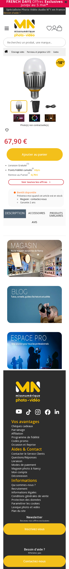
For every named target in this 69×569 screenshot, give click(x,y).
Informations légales (23, 492)
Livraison (16, 461)
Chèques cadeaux (22, 426)
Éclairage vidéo (17, 52)
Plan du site (18, 511)
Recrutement (19, 488)
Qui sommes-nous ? (23, 485)
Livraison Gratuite (18, 165)
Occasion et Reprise (23, 444)
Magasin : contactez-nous (33, 199)
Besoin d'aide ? (12, 12)
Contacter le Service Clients (28, 453)
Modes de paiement (23, 465)
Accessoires (36, 213)
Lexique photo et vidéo (25, 507)
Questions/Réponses (24, 457)
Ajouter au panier (34, 154)
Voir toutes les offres (34, 182)
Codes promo (19, 441)
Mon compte (19, 472)
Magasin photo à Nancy (25, 468)
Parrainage (18, 430)
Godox (56, 52)
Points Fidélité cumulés (20, 170)
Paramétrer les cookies (25, 503)
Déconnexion (19, 476)
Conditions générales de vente (30, 496)
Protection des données (26, 499)
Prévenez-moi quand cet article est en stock (39, 195)
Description (15, 213)
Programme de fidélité (25, 437)
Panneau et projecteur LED (38, 52)
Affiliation (17, 433)
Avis (34, 222)
